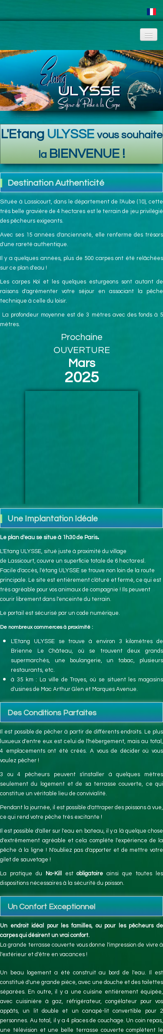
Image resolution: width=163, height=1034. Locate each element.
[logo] (6, 32)
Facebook (72, 1004)
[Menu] (148, 34)
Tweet (73, 1020)
